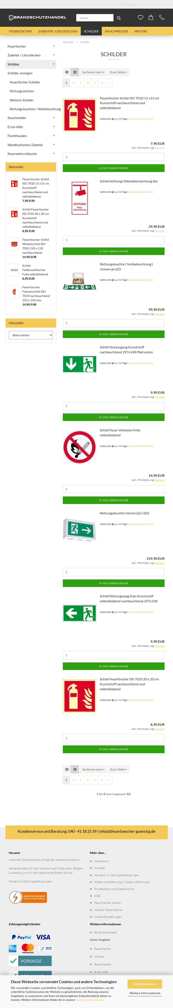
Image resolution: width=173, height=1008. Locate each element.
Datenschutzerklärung (89, 1000)
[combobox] (93, 72)
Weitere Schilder (22, 100)
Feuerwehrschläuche (22, 154)
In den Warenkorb (113, 168)
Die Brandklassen (105, 932)
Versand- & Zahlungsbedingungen (116, 875)
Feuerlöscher (20, 31)
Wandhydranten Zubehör (25, 145)
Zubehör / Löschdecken (58, 31)
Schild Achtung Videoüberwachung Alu (129, 181)
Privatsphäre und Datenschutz (114, 889)
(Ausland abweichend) (140, 118)
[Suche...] (118, 17)
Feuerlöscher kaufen (107, 902)
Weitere (140, 31)
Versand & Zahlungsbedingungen (30, 881)
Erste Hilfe (15, 127)
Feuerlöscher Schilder (25, 82)
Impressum (101, 861)
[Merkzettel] (141, 18)
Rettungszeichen (22, 91)
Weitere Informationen (144, 993)
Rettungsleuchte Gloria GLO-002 (124, 513)
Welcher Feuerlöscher (108, 910)
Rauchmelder (116, 31)
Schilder (91, 31)
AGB (97, 896)
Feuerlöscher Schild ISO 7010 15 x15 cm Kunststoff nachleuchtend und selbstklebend (129, 103)
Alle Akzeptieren (145, 984)
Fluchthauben (17, 136)
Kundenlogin (128, 4)
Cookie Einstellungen (108, 917)
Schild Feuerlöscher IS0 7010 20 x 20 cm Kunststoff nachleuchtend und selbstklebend (129, 684)
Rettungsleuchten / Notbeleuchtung (33, 109)
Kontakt (99, 868)
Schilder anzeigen (20, 73)
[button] (151, 18)
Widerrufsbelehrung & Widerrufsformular (122, 882)
